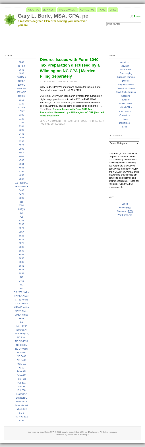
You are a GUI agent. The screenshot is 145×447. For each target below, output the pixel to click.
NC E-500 (21, 364)
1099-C (21, 85)
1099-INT (21, 88)
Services (125, 66)
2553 (21, 137)
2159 (21, 122)
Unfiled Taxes (125, 103)
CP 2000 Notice (21, 292)
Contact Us (124, 115)
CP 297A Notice (21, 296)
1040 (21, 62)
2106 (21, 115)
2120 (21, 119)
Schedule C (21, 398)
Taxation (126, 99)
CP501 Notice (21, 311)
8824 (21, 239)
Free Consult (125, 111)
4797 (21, 171)
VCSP (21, 420)
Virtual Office (126, 107)
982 (21, 284)
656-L (21, 205)
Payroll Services (126, 84)
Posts (137, 16)
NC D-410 (21, 352)
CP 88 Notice (21, 299)
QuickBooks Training (126, 92)
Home (125, 119)
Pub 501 (21, 383)
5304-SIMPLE (21, 183)
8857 (21, 258)
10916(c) (21, 77)
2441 (21, 134)
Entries (125, 207)
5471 (21, 194)
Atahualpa (84, 435)
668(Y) (21, 209)
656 (21, 202)
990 (21, 288)
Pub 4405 (21, 375)
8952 (21, 273)
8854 (21, 254)
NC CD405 (21, 345)
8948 (21, 269)
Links (124, 126)
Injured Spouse (77, 121)
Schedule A (21, 394)
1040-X (21, 66)
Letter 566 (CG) (21, 333)
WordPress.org (125, 215)
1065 (21, 73)
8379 (21, 228)
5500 (21, 198)
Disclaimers (124, 123)
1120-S (21, 107)
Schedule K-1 (21, 405)
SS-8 (21, 413)
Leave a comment (50, 121)
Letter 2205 (21, 326)
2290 (21, 130)
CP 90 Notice (21, 303)
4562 (21, 160)
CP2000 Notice (21, 307)
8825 (21, 243)
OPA (21, 367)
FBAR (21, 318)
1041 (21, 70)
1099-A (21, 81)
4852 (21, 175)
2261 (21, 126)
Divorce (126, 81)
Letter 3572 (21, 330)
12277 (21, 111)
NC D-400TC (21, 349)
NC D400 (21, 356)
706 (21, 217)
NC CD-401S (21, 341)
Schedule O (21, 409)
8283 (21, 220)
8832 (21, 247)
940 (21, 277)
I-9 (21, 322)
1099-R (21, 96)
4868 (21, 179)
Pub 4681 (21, 379)
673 (21, 213)
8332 (21, 224)
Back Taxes (125, 69)
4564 (21, 164)
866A (21, 232)
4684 (21, 167)
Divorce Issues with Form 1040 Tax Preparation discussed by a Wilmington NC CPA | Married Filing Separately (72, 112)
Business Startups (126, 77)
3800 (21, 149)
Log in (125, 204)
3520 (21, 145)
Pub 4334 (21, 371)
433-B (21, 156)
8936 (21, 262)
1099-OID (21, 92)
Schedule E (21, 401)
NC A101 (21, 337)
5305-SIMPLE (21, 186)
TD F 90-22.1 (21, 416)
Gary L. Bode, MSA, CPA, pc (53, 16)
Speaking (125, 96)
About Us (124, 62)
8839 (21, 251)
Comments (124, 211)
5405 (21, 190)
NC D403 (21, 360)
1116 (21, 100)
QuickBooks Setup (126, 88)
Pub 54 (21, 386)
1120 (21, 103)
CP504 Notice (21, 315)
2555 (21, 141)
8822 (21, 235)
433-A (21, 152)
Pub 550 (21, 390)
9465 (21, 281)
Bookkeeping (126, 73)
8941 (21, 266)
